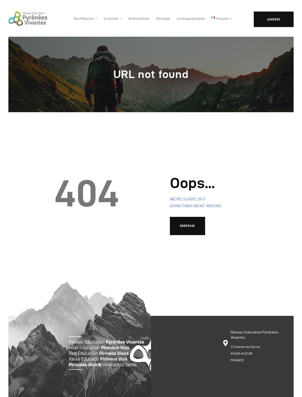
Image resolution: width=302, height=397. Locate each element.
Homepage (187, 226)
